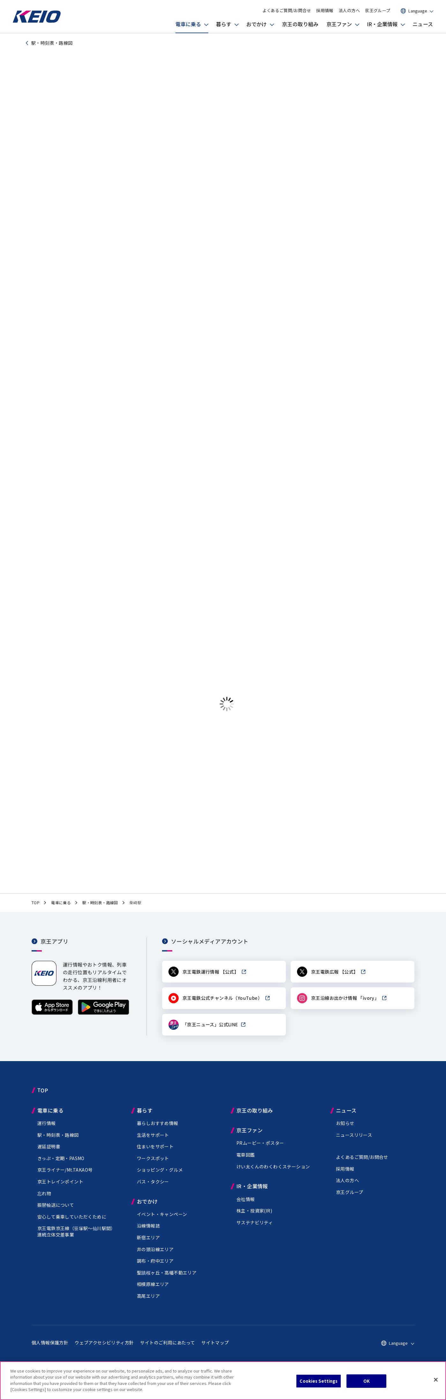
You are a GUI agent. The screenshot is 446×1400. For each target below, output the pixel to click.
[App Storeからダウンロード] (52, 1018)
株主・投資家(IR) (254, 1216)
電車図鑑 (245, 1160)
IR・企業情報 (382, 23)
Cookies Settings (319, 1381)
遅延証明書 (48, 1152)
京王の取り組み (300, 23)
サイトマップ (215, 1348)
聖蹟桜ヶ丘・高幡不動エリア (167, 1278)
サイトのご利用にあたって (167, 1348)
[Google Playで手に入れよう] (103, 1018)
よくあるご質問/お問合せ (286, 10)
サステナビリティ (254, 1228)
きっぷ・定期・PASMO (61, 1164)
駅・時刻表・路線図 (58, 1140)
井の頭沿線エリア (155, 1254)
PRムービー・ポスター (260, 1148)
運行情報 (46, 1129)
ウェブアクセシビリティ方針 (104, 1348)
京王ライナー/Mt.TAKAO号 (65, 1175)
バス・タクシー (153, 1187)
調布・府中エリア (155, 1266)
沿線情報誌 (148, 1231)
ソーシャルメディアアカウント (210, 947)
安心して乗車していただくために (71, 1222)
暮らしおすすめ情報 (157, 1129)
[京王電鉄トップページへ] (37, 21)
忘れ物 (44, 1199)
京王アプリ (54, 947)
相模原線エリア (153, 1290)
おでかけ (256, 23)
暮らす (223, 23)
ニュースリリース (354, 1140)
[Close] (436, 1380)
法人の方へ (349, 10)
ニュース (423, 23)
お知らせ (345, 1129)
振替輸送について (55, 1210)
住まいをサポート (155, 1152)
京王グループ (377, 10)
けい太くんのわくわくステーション (273, 1172)
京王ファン (339, 23)
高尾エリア (148, 1301)
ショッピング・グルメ (160, 1175)
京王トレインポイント (60, 1187)
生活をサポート (153, 1140)
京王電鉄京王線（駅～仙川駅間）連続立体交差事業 (76, 1237)
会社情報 (245, 1204)
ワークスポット (153, 1164)
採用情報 (324, 10)
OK (366, 1381)
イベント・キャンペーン (162, 1220)
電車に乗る (188, 23)
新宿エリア (148, 1243)
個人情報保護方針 (50, 1348)
